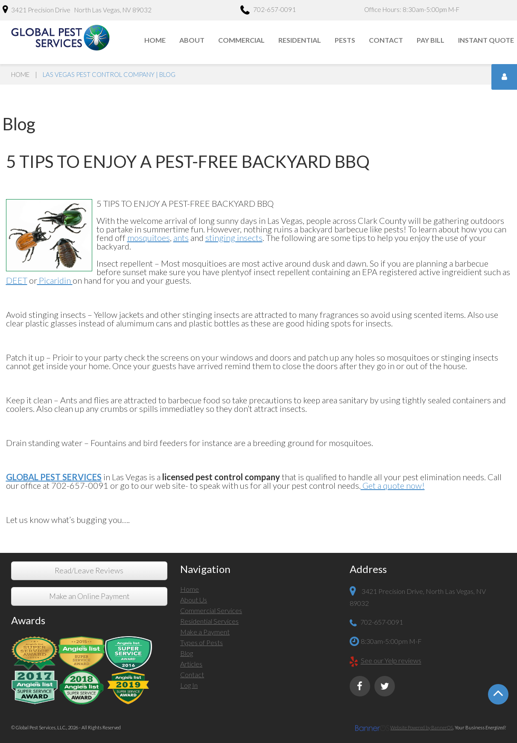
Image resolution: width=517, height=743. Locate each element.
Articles (191, 664)
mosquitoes (148, 237)
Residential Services (209, 621)
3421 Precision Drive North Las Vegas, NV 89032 (77, 9)
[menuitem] (155, 40)
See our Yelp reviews (391, 661)
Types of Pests (201, 642)
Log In (189, 685)
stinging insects (234, 237)
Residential (299, 40)
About (191, 40)
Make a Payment (205, 632)
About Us (193, 600)
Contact (386, 40)
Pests (345, 40)
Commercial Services (211, 610)
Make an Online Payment (89, 596)
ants (181, 237)
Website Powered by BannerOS (421, 727)
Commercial (241, 40)
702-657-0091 (268, 10)
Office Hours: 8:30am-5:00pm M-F (411, 9)
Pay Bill (430, 40)
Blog (186, 653)
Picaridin (55, 280)
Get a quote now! (393, 485)
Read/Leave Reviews (89, 570)
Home (155, 40)
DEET (16, 280)
